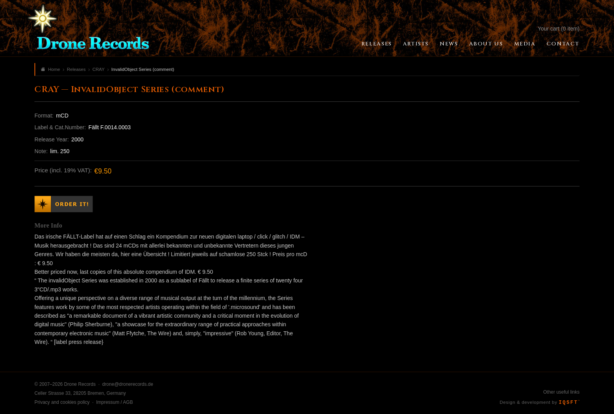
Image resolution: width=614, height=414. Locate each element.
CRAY (98, 69)
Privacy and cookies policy (62, 402)
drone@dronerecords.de (127, 384)
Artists (416, 43)
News (449, 43)
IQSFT (569, 402)
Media (525, 43)
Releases (376, 43)
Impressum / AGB (114, 402)
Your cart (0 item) (559, 28)
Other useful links (561, 392)
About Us (486, 43)
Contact (563, 43)
